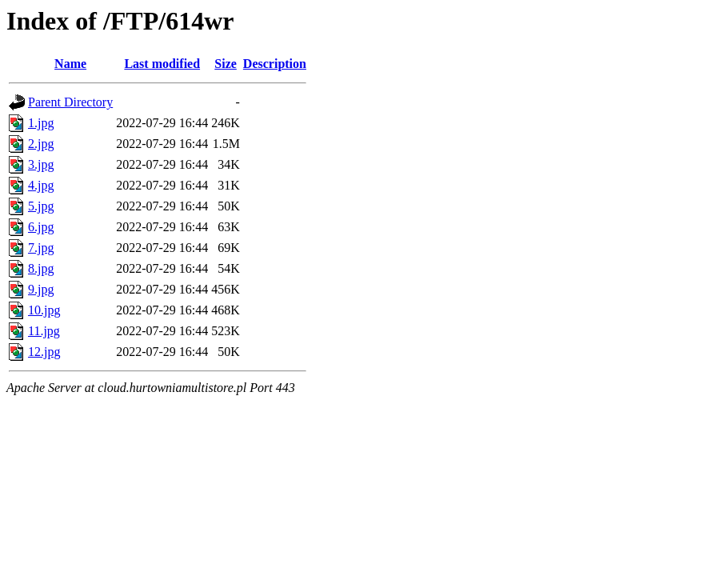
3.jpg (41, 164)
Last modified (162, 63)
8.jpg (41, 268)
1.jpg (41, 123)
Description (274, 63)
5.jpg (41, 206)
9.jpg (41, 289)
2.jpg (41, 143)
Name (70, 63)
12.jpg (44, 351)
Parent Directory (70, 102)
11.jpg (44, 331)
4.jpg (41, 185)
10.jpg (44, 310)
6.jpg (41, 227)
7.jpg (41, 247)
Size (225, 63)
